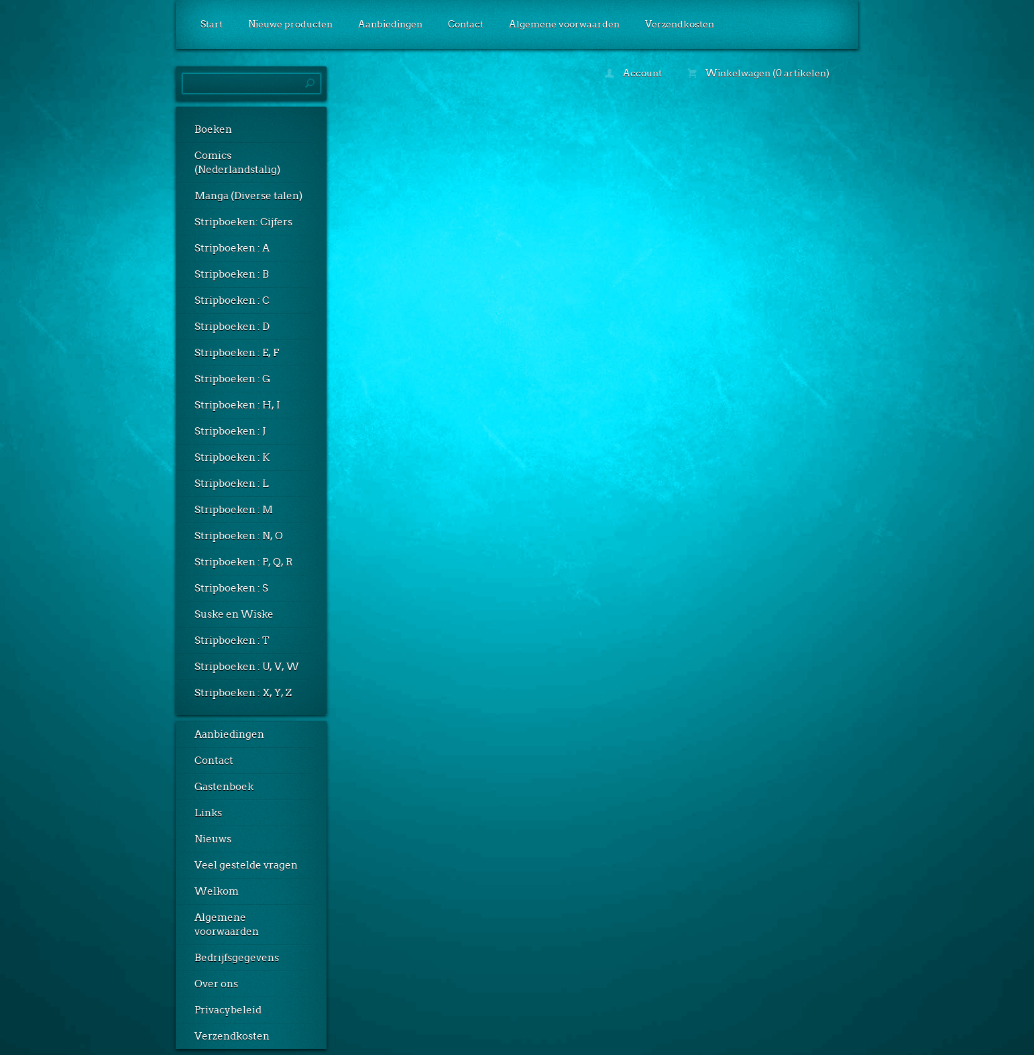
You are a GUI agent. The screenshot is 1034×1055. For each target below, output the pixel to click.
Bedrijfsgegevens (236, 958)
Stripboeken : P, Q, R (243, 562)
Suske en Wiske (234, 614)
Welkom (216, 891)
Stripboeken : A (232, 248)
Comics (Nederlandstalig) (237, 163)
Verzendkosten (679, 24)
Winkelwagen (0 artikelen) (758, 73)
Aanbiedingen (390, 24)
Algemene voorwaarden (564, 24)
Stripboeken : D (232, 327)
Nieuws (212, 839)
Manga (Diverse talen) (248, 196)
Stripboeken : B (231, 274)
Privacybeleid (228, 1010)
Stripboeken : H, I (237, 405)
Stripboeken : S (231, 588)
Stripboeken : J (230, 431)
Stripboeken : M (233, 510)
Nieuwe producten (290, 24)
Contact (465, 24)
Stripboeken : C (232, 300)
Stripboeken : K (232, 457)
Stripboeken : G (232, 379)
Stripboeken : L (231, 484)
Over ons (216, 984)
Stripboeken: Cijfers (243, 222)
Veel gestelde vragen (246, 865)
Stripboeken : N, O (238, 536)
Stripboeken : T (232, 640)
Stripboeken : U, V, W (246, 667)
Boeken (213, 129)
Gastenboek (223, 787)
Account (633, 73)
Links (208, 813)
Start (211, 24)
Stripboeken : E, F (236, 353)
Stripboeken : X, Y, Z (243, 693)
